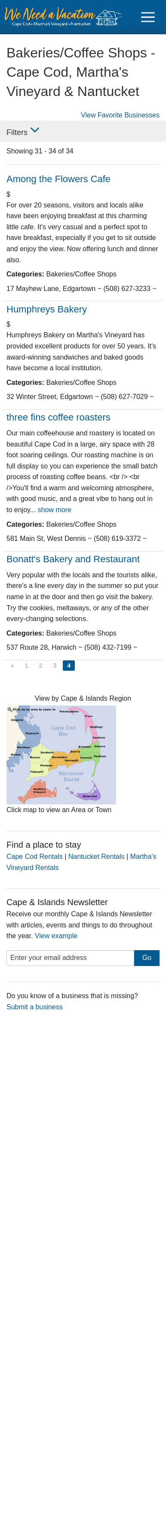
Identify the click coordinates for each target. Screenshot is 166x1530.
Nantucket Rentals (96, 856)
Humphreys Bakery (46, 309)
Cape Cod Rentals (34, 856)
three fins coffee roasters (58, 417)
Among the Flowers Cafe (58, 179)
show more (54, 509)
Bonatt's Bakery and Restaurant (73, 559)
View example (56, 935)
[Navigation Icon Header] (148, 17)
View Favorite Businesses (120, 115)
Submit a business (34, 1007)
